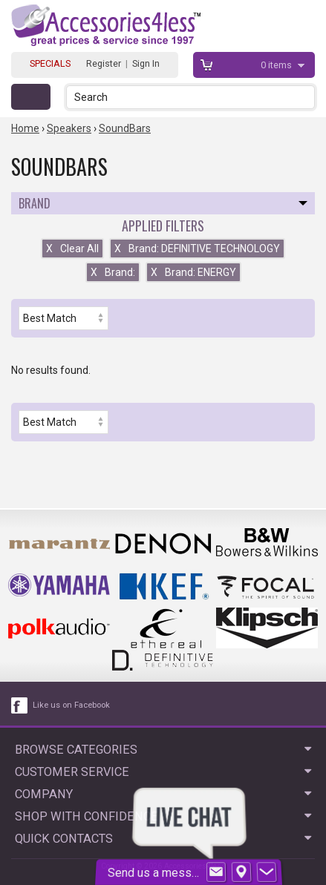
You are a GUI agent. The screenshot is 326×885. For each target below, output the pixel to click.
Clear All (72, 248)
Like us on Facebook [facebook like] (71, 705)
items (277, 64)
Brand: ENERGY (193, 272)
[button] (305, 97)
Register (103, 63)
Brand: (113, 272)
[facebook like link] (20, 705)
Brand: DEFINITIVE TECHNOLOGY (197, 248)
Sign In (146, 63)
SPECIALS (50, 63)
